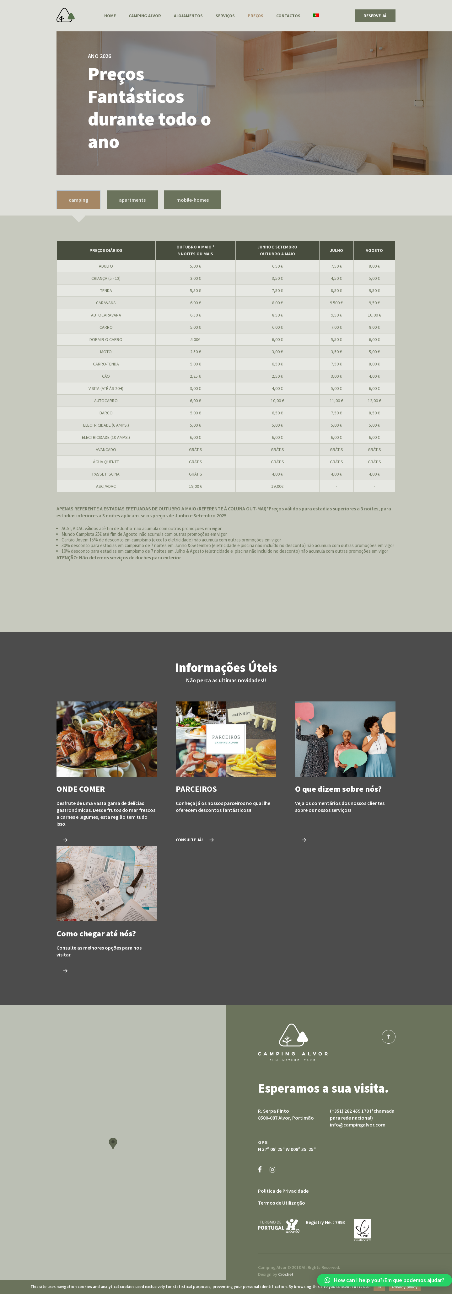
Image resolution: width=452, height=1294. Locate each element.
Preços (255, 16)
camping (78, 200)
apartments (132, 200)
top (389, 1037)
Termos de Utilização (281, 1203)
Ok (379, 1287)
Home (110, 16)
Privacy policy (404, 1287)
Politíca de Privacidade (283, 1191)
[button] (384, 1280)
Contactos (288, 16)
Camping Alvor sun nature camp (293, 1042)
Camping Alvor (65, 15)
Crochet (285, 1274)
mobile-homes (192, 200)
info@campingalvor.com (357, 1124)
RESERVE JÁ (374, 16)
